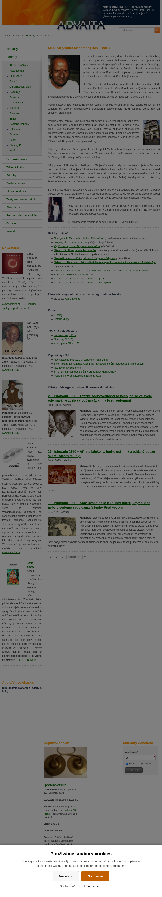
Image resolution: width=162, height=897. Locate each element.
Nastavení (65, 876)
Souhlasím (95, 876)
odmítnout (94, 886)
